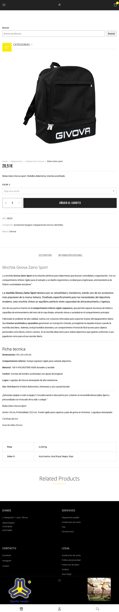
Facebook (6, 555)
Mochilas (58, 225)
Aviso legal (66, 574)
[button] (115, 5)
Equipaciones (17, 161)
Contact (5, 566)
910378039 (7, 526)
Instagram (6, 561)
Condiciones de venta (71, 522)
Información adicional (70, 255)
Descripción (45, 255)
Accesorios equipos (23, 225)
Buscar (5, 27)
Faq (63, 527)
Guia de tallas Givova (12, 425)
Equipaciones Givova (35, 161)
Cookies (65, 569)
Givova (12, 231)
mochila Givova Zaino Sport (95, 395)
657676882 (7, 530)
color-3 (6, 184)
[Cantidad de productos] (12, 203)
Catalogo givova (10, 418)
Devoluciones (68, 531)
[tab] (45, 256)
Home (5, 161)
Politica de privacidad (71, 560)
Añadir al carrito (70, 203)
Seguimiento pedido (70, 517)
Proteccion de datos (70, 565)
